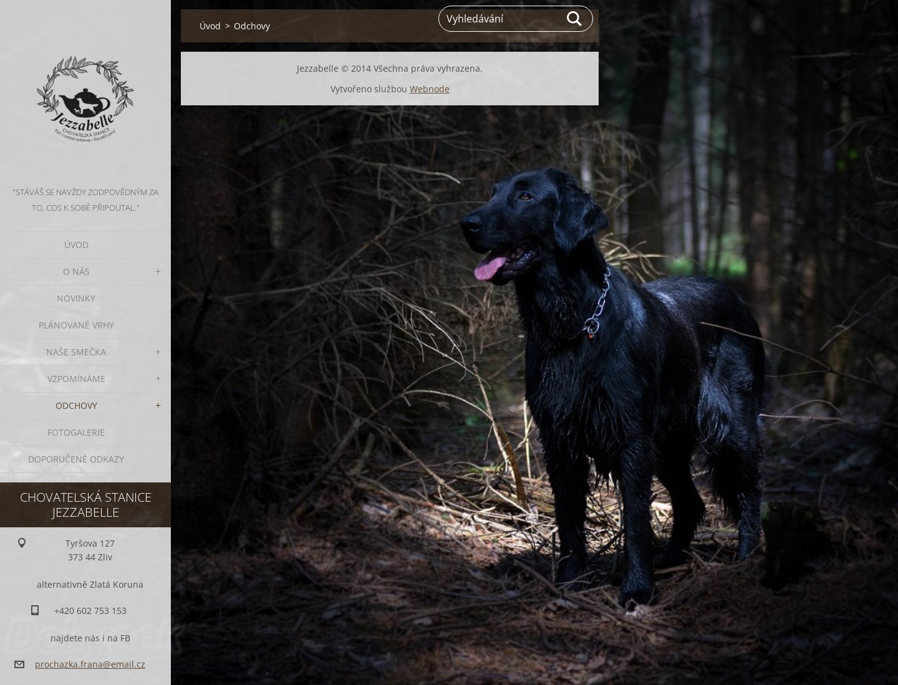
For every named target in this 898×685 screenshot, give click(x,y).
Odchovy (76, 405)
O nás (76, 271)
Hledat (575, 18)
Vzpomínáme (76, 379)
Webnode (430, 89)
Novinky (76, 298)
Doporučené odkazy (76, 459)
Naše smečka (76, 352)
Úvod (76, 245)
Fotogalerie (76, 432)
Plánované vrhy (76, 325)
